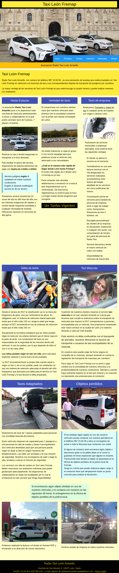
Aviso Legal (100, 571)
